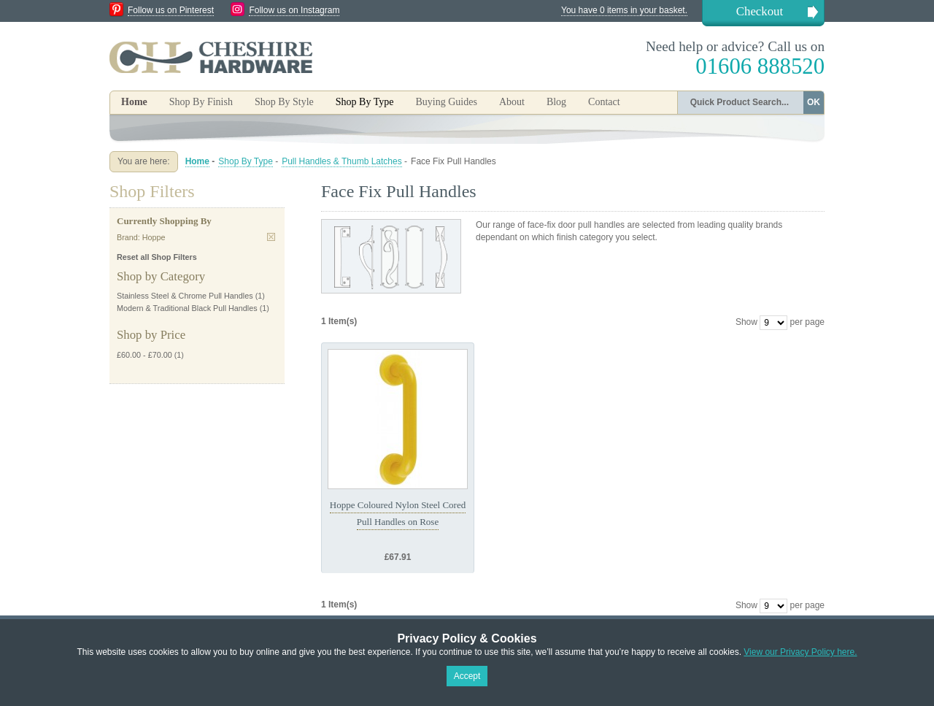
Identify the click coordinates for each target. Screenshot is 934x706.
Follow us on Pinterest (171, 10)
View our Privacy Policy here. (800, 652)
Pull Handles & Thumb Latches (342, 161)
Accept (467, 676)
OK (813, 102)
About (512, 101)
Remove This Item (271, 237)
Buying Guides (445, 101)
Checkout (759, 11)
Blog (556, 101)
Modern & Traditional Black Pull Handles (187, 308)
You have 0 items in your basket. (624, 10)
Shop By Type (245, 161)
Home (134, 101)
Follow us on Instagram (294, 10)
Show (746, 322)
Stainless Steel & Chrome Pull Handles (185, 295)
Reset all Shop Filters (157, 257)
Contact (604, 101)
